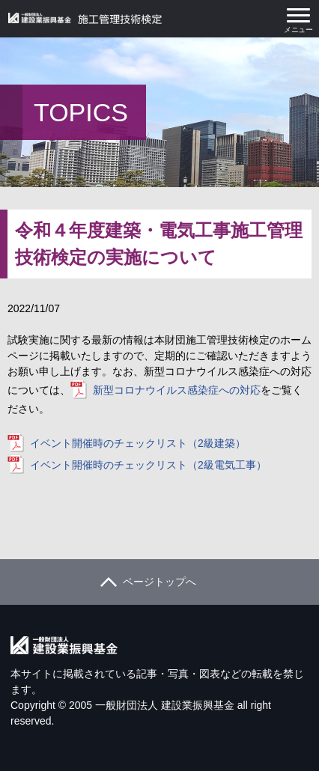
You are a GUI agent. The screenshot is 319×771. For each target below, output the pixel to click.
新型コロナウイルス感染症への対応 (177, 390)
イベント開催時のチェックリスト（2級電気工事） (148, 465)
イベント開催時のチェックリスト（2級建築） (138, 443)
